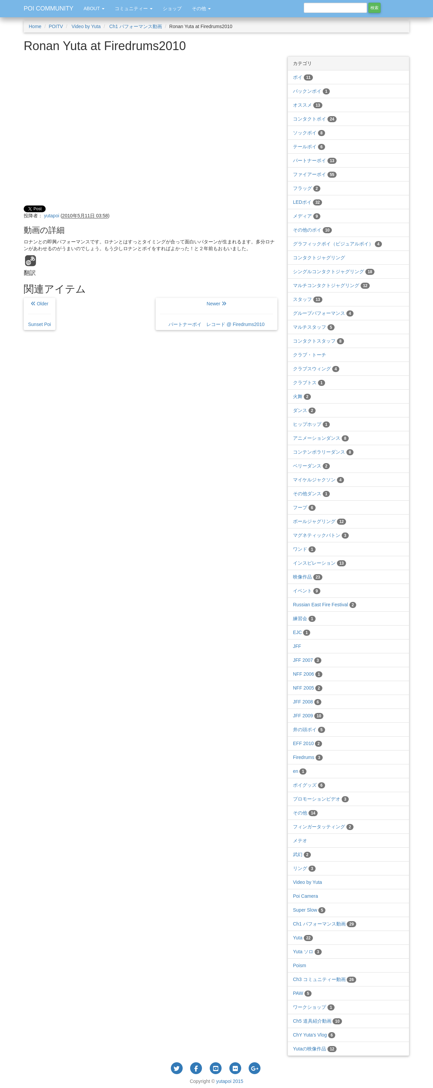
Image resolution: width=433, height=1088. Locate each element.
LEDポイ (307, 202)
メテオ (300, 840)
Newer (216, 314)
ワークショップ (314, 1007)
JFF (297, 646)
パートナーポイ (315, 160)
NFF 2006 (307, 674)
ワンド (304, 549)
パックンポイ (311, 91)
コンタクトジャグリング (319, 257)
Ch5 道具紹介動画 (317, 1021)
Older (39, 314)
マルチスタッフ (314, 327)
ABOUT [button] (94, 8)
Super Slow (309, 910)
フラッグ (306, 188)
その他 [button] (201, 8)
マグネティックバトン (321, 535)
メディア (306, 216)
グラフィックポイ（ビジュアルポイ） (337, 243)
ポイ (303, 77)
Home (35, 26)
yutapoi (51, 215)
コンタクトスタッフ (318, 341)
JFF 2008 (307, 701)
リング (304, 868)
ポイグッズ (309, 785)
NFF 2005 (307, 688)
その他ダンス (311, 493)
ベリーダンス (311, 466)
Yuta (303, 937)
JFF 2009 (308, 715)
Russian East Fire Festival (324, 604)
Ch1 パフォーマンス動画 (135, 26)
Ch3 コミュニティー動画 (324, 979)
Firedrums (308, 757)
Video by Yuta (85, 26)
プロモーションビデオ (321, 799)
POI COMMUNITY (48, 8)
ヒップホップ (311, 424)
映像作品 (307, 577)
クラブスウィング (316, 368)
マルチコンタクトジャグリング (331, 285)
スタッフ (307, 299)
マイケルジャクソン (318, 479)
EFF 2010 (307, 743)
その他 (305, 812)
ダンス (304, 410)
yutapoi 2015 (229, 1081)
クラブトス (309, 382)
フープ (304, 507)
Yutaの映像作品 (315, 1048)
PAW (302, 993)
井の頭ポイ (309, 729)
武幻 (302, 854)
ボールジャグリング (319, 521)
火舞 (302, 396)
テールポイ (309, 146)
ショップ (172, 8)
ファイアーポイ (315, 174)
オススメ (307, 105)
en (299, 771)
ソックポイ (309, 132)
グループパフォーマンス (323, 313)
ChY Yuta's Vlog (314, 1035)
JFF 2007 (307, 660)
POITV (56, 26)
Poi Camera (305, 896)
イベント (306, 590)
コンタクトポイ (315, 119)
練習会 (304, 618)
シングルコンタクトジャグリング (333, 271)
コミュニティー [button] (134, 8)
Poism (299, 965)
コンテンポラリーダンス (323, 452)
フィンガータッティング (323, 826)
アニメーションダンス (321, 438)
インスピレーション (319, 563)
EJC (301, 632)
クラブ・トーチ (309, 354)
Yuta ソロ (307, 951)
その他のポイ (312, 230)
